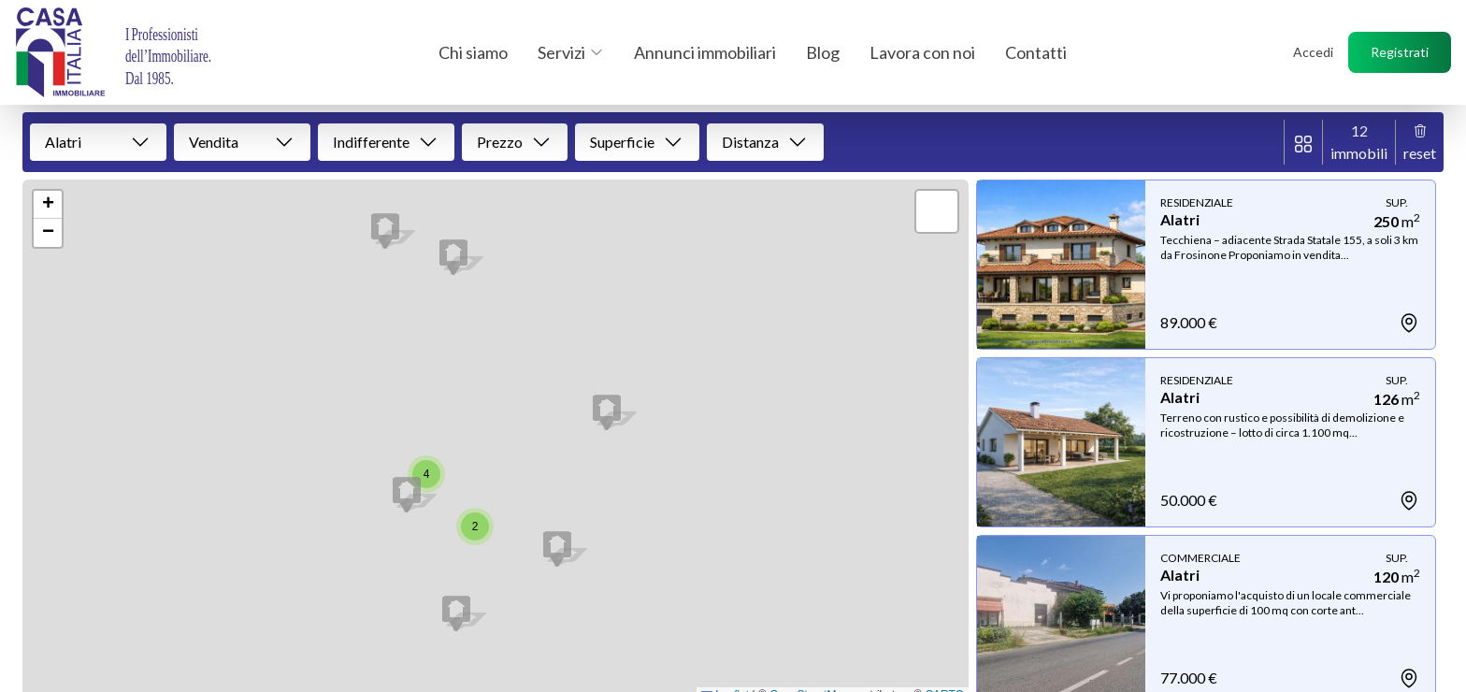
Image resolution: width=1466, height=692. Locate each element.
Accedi (1313, 52)
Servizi (571, 52)
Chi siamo (473, 52)
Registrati (1400, 52)
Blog (823, 52)
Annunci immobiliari (705, 52)
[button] (453, 257)
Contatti (1036, 52)
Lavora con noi (922, 52)
